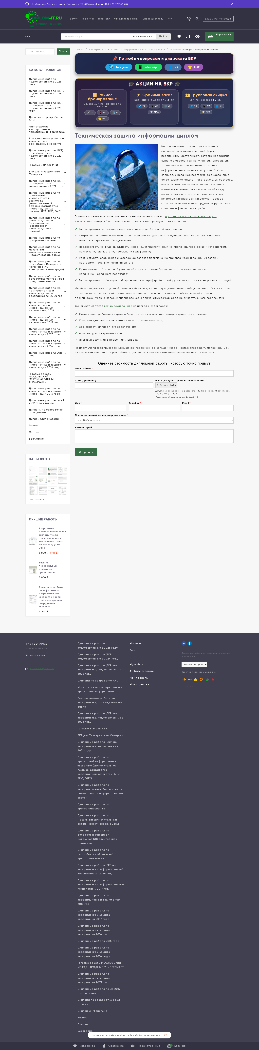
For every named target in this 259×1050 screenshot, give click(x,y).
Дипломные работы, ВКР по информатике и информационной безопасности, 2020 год (46, 292)
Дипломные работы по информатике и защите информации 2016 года (45, 344)
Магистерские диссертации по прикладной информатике (47, 129)
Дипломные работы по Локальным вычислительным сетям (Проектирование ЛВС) (45, 251)
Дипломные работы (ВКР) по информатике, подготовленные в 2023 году (46, 107)
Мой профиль (139, 678)
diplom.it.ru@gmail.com (42, 669)
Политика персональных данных (199, 672)
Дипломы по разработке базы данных (46, 411)
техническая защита (118, 307)
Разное (34, 426)
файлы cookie (116, 1035)
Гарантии (88, 18)
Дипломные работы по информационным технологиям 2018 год (44, 320)
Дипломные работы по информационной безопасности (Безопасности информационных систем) (44, 225)
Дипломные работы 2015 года (46, 354)
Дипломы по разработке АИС (46, 119)
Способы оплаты (153, 18)
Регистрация (223, 18)
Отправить (86, 454)
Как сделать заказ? (126, 18)
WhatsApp (147, 68)
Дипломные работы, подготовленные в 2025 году (45, 82)
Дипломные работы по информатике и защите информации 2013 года (45, 391)
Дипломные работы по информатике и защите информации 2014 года (45, 365)
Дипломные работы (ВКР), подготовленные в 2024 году (46, 94)
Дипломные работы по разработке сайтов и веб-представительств (47, 279)
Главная (79, 50)
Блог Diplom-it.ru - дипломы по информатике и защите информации (127, 50)
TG (89, 114)
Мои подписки (139, 684)
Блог (133, 650)
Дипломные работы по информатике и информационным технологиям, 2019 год (44, 306)
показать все (36, 499)
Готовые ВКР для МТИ (43, 165)
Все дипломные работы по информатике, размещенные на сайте (47, 141)
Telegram (113, 68)
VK (175, 68)
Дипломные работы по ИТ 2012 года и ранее (46, 402)
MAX (198, 68)
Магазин (136, 643)
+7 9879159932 (36, 644)
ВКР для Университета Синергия (44, 173)
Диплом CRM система (44, 419)
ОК (165, 1035)
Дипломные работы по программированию (44, 239)
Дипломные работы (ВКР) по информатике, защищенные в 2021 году (46, 184)
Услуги (74, 18)
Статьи (34, 432)
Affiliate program (142, 671)
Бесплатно (36, 439)
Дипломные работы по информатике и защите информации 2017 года (45, 332)
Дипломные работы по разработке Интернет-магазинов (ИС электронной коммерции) (46, 265)
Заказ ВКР (104, 18)
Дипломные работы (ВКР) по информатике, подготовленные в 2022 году (46, 154)
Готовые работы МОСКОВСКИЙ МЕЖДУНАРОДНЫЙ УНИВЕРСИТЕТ (41, 378)
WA (103, 114)
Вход (208, 18)
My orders (136, 664)
